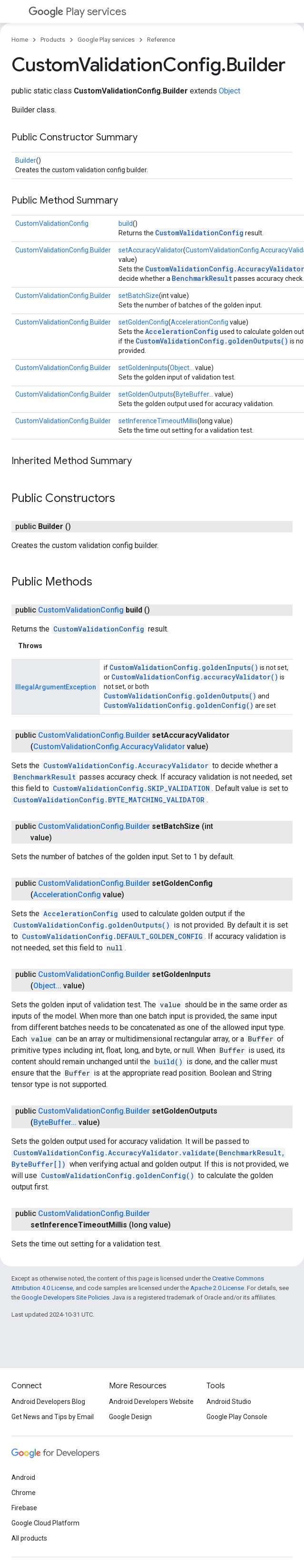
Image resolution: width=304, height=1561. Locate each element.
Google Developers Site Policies (65, 1297)
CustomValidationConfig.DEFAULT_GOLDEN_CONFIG (112, 936)
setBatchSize (138, 295)
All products (29, 1538)
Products (52, 39)
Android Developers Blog (48, 1401)
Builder (25, 160)
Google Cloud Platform (45, 1523)
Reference (161, 39)
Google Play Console (236, 1417)
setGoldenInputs (142, 368)
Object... (182, 368)
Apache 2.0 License (217, 1288)
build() (168, 1061)
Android (23, 1477)
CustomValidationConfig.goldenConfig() (179, 705)
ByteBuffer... (194, 394)
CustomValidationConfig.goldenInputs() (183, 667)
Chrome (23, 1492)
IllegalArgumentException (55, 687)
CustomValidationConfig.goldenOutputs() (212, 340)
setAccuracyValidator (150, 250)
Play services (77, 11)
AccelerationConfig (199, 322)
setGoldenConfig (143, 322)
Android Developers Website (151, 1401)
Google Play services (106, 39)
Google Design (130, 1417)
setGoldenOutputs (145, 394)
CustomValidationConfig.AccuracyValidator (109, 746)
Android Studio (228, 1401)
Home (19, 39)
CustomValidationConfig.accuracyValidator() (194, 676)
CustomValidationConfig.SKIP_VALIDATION (131, 788)
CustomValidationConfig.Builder (63, 250)
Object (229, 90)
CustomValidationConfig (51, 223)
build (125, 223)
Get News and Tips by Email (52, 1417)
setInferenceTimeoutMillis (157, 421)
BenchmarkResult (202, 278)
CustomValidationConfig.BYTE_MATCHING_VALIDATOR (109, 799)
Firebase (24, 1508)
